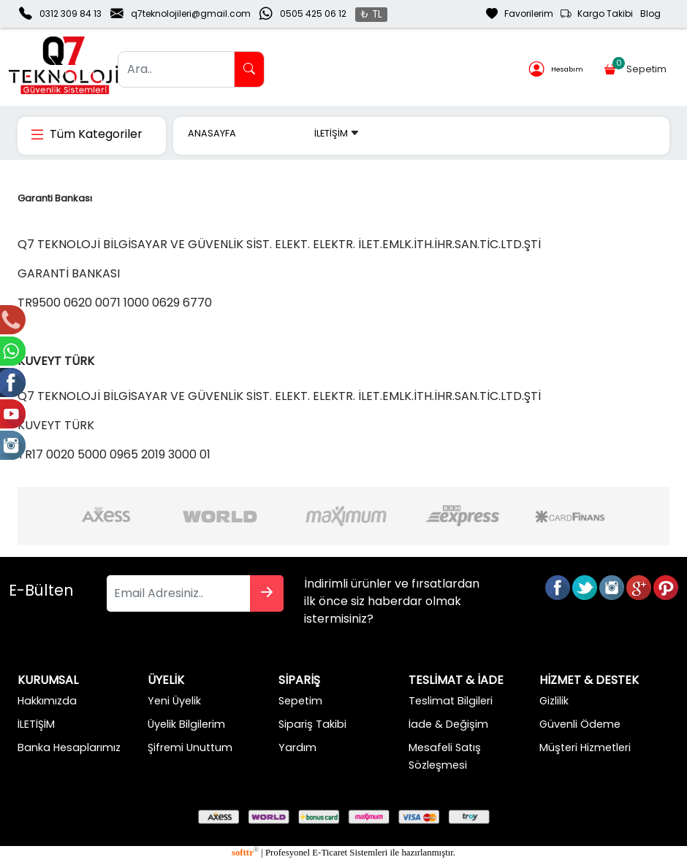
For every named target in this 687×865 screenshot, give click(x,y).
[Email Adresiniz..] (179, 593)
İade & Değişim (448, 724)
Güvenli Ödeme (579, 724)
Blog (650, 13)
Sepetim (636, 66)
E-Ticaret (329, 852)
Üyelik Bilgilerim (186, 724)
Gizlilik (554, 700)
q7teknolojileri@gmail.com (191, 13)
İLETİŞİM (337, 133)
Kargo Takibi (597, 14)
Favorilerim (519, 14)
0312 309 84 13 (70, 13)
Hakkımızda (47, 700)
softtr (245, 852)
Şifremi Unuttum (190, 747)
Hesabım (556, 69)
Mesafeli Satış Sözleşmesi (445, 756)
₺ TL (371, 14)
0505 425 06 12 (313, 13)
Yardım (297, 747)
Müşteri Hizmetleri (585, 747)
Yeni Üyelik (174, 700)
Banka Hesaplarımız (69, 747)
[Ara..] (176, 69)
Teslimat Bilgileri (451, 700)
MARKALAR (275, 133)
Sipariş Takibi (312, 724)
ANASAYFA (212, 133)
